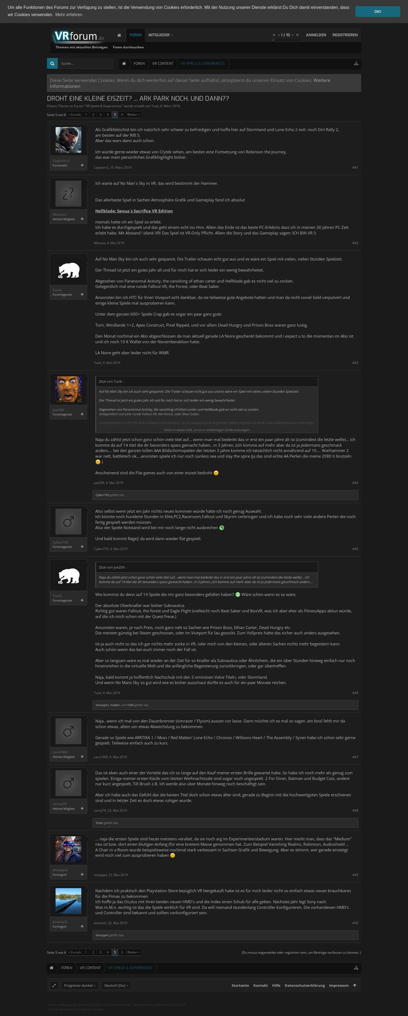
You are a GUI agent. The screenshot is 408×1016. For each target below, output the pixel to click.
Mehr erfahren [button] (68, 14)
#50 (355, 923)
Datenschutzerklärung (305, 995)
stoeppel (102, 705)
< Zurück (74, 114)
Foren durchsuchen (197, 47)
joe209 (58, 409)
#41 (355, 167)
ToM (130, 705)
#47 (355, 757)
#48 (355, 810)
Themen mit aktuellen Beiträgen (150, 47)
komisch (60, 921)
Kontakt (260, 995)
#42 (355, 243)
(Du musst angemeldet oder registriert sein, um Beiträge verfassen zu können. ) (301, 952)
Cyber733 (102, 495)
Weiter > (133, 114)
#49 (355, 875)
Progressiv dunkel (78, 995)
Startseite (240, 995)
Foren (141, 34)
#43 (355, 362)
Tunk (155, 105)
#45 (355, 549)
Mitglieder (164, 34)
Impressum (339, 995)
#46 (355, 692)
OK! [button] (377, 11)
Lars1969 (60, 752)
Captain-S (61, 160)
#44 (355, 482)
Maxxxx (60, 214)
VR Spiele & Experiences (104, 105)
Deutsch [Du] (114, 995)
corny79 (59, 803)
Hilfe (276, 995)
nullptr (115, 705)
